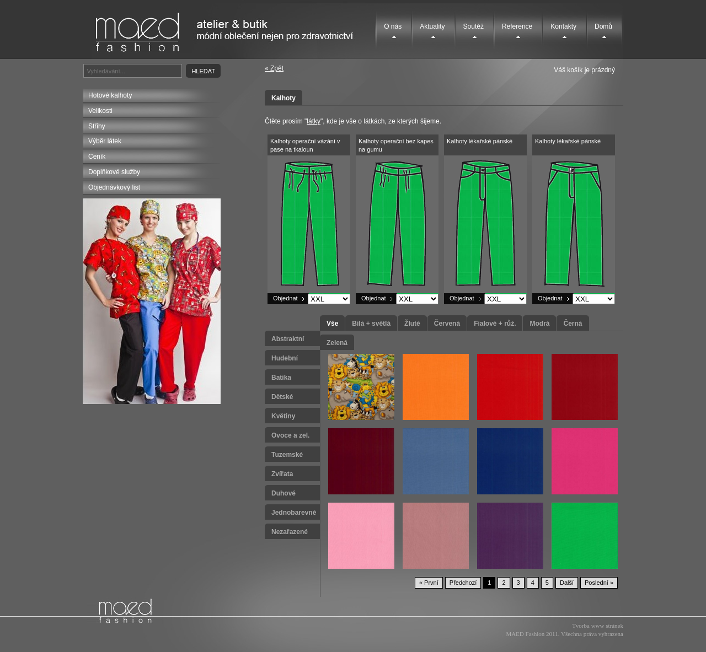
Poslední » (599, 582)
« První (428, 582)
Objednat (285, 298)
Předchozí (463, 582)
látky (313, 121)
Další (567, 582)
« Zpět (274, 68)
